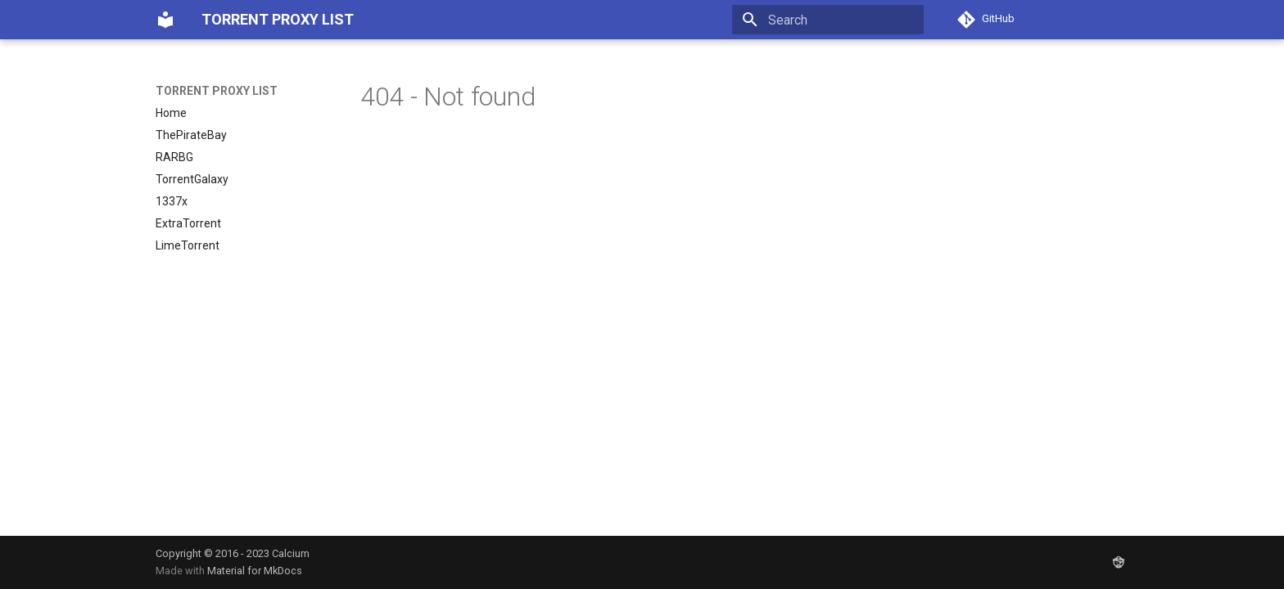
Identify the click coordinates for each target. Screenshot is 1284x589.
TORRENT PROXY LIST (217, 90)
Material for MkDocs (254, 570)
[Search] (828, 19)
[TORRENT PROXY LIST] (165, 19)
